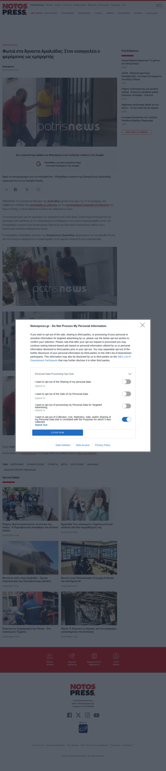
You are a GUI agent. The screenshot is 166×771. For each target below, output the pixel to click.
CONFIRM (57, 432)
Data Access (83, 445)
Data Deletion (63, 445)
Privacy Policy (102, 445)
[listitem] (83, 374)
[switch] (126, 381)
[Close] (143, 326)
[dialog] (83, 385)
